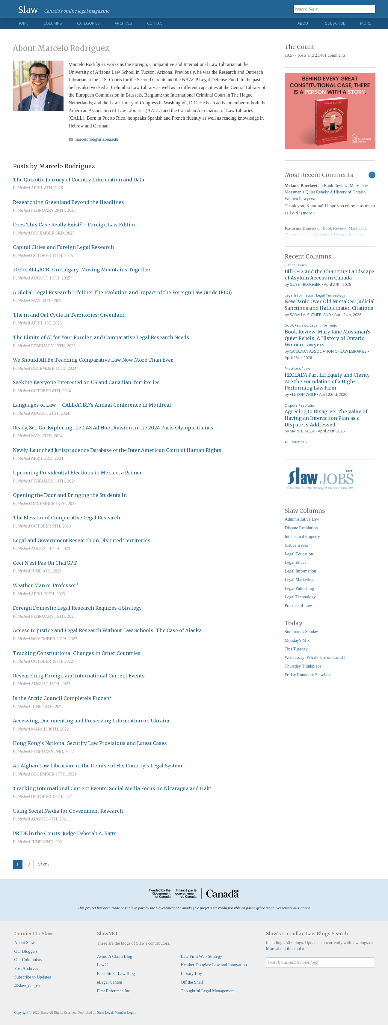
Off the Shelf (192, 982)
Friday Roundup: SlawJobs (308, 674)
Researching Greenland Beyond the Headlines (68, 202)
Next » (43, 864)
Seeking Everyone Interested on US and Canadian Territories (86, 382)
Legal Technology (330, 295)
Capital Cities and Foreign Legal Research (63, 247)
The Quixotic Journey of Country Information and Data (78, 180)
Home (22, 23)
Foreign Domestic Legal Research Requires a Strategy (77, 608)
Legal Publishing (299, 588)
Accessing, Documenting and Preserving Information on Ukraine (91, 721)
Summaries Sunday (301, 631)
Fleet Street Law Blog (116, 973)
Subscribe (335, 23)
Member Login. (125, 1012)
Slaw (28, 9)
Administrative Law (302, 519)
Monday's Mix (297, 640)
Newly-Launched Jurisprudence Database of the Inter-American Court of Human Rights (117, 450)
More (365, 23)
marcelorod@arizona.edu (96, 139)
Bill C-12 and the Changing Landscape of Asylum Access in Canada (329, 274)
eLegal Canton (109, 982)
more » (309, 213)
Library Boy (191, 973)
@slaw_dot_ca (27, 985)
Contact (155, 23)
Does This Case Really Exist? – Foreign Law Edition (75, 225)
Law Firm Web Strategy (201, 956)
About (304, 23)
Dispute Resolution (300, 405)
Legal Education (299, 553)
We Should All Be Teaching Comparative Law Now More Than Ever (93, 360)
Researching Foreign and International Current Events (79, 676)
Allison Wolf (303, 394)
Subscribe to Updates (32, 977)
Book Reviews (296, 325)
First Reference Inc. (114, 990)
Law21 (103, 964)
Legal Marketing (299, 579)
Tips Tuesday (296, 649)
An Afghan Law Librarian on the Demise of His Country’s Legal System (97, 766)
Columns (52, 23)
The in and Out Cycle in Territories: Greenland (69, 315)
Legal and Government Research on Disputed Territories (81, 540)
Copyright (21, 1012)
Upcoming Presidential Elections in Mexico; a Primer (77, 473)
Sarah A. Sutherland (310, 314)
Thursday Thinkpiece (303, 666)
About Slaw (24, 942)
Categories (88, 23)
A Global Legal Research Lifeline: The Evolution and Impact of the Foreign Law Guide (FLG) (122, 292)
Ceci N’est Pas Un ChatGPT (45, 563)
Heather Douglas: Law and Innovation (214, 964)
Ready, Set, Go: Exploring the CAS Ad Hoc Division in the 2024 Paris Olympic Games (113, 428)
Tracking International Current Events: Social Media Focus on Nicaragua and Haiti (112, 788)
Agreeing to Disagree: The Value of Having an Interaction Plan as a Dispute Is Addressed (326, 417)
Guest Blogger (305, 284)
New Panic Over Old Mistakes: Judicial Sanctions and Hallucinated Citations (330, 304)
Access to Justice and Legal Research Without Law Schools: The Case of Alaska (107, 630)
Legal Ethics (295, 562)
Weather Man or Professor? (45, 585)
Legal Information (299, 295)
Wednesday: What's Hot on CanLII (315, 657)
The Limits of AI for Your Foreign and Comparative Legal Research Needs (101, 337)
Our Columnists (28, 959)
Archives (123, 23)
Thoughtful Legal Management (208, 990)
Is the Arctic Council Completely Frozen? (62, 698)
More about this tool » (285, 948)
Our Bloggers (26, 951)
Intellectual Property (302, 536)
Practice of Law (297, 368)
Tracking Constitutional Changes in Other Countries (77, 653)
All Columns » (296, 442)
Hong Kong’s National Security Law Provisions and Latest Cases (90, 743)
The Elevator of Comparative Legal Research (66, 518)
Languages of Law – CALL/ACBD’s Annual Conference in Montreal (92, 405)
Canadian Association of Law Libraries (328, 351)
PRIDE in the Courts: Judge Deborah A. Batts (65, 833)
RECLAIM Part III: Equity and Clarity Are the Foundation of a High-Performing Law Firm (327, 381)
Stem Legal (105, 1012)
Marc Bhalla (302, 431)
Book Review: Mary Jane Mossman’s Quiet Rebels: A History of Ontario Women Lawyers (326, 192)
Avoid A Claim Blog (114, 956)
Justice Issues (296, 265)
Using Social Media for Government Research (68, 811)
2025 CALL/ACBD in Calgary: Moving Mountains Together (82, 270)
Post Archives (26, 968)
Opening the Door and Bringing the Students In (70, 495)
